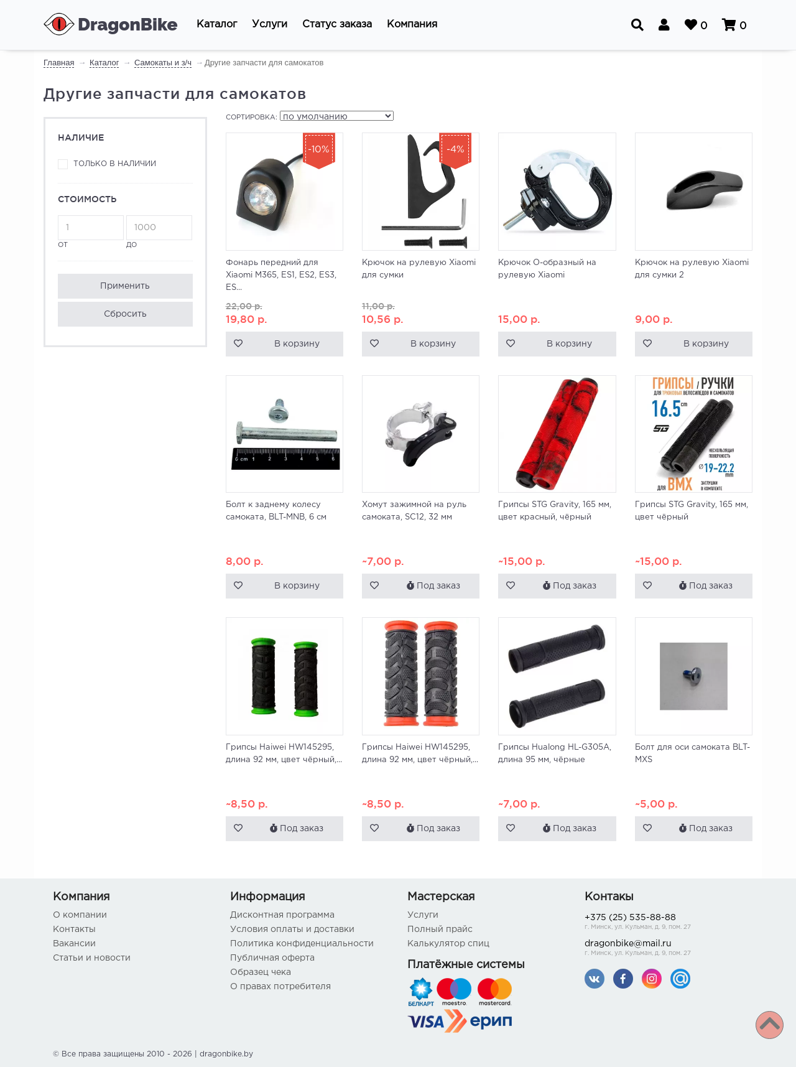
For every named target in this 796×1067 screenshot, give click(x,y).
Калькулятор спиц (448, 944)
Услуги (422, 915)
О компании (80, 915)
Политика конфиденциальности (302, 944)
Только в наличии (114, 164)
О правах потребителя (280, 986)
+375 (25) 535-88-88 (664, 923)
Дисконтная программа (282, 915)
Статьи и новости (92, 958)
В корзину (297, 344)
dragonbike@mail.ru (664, 949)
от (91, 231)
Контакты (74, 929)
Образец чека (260, 972)
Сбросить (125, 314)
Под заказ (433, 585)
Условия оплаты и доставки (292, 929)
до (159, 231)
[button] (216, 25)
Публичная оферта (272, 958)
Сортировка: (251, 117)
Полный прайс (440, 929)
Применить (125, 286)
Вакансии (74, 944)
